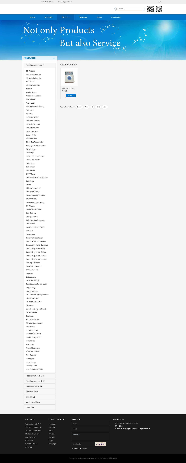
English (158, 2)
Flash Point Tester (32, 351)
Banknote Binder (32, 117)
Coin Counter (31, 213)
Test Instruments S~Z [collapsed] (35, 381)
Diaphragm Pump (32, 298)
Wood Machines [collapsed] (33, 402)
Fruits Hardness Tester (34, 369)
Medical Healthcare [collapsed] (34, 386)
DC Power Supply (32, 280)
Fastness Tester (32, 330)
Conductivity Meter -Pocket (36, 256)
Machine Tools (30, 437)
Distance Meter (31, 312)
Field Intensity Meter (33, 337)
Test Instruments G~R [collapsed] (35, 376)
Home (32, 17)
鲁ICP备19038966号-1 (110, 458)
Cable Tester (30, 163)
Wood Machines (31, 444)
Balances (29, 114)
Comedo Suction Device (35, 227)
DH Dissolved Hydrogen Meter (37, 295)
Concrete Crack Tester (34, 238)
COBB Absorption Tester (35, 202)
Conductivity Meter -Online (36, 252)
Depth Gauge (31, 288)
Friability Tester (31, 366)
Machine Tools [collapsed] (32, 392)
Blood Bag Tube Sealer (34, 142)
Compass (29, 231)
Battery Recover (32, 131)
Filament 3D (30, 341)
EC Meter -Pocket (32, 320)
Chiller (28, 185)
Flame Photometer (33, 348)
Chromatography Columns (35, 195)
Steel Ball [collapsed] (30, 407)
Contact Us (116, 17)
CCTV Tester (31, 174)
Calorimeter (30, 167)
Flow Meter (30, 359)
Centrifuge (30, 181)
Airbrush (29, 89)
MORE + (70, 95)
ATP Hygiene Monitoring (35, 106)
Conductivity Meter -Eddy (35, 248)
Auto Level (30, 110)
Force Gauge (31, 362)
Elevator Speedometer (34, 323)
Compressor (30, 234)
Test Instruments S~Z (33, 431)
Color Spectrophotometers (35, 220)
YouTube (52, 437)
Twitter (51, 431)
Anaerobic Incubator (33, 96)
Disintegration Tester (33, 302)
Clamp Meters (31, 199)
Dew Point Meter (32, 291)
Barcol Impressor (32, 128)
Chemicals (29, 440)
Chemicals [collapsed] (30, 397)
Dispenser (30, 305)
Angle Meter (30, 103)
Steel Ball (28, 447)
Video (99, 17)
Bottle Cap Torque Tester (35, 156)
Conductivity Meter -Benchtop (37, 245)
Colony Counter (32, 217)
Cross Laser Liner (32, 270)
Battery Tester (31, 135)
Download (83, 17)
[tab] (40, 65)
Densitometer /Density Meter (36, 284)
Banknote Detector (33, 124)
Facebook (52, 424)
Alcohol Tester (31, 92)
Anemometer (31, 99)
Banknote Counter (33, 121)
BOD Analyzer (31, 149)
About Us (49, 17)
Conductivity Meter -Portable (36, 259)
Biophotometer (31, 138)
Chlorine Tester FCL (33, 188)
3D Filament (30, 71)
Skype (51, 440)
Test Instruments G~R (33, 427)
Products (66, 17)
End (105, 107)
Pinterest (52, 434)
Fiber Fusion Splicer (33, 334)
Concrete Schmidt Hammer (36, 241)
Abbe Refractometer (33, 75)
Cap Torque (30, 170)
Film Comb (30, 344)
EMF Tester (30, 327)
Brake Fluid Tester (33, 160)
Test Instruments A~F (33, 424)
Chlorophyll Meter (32, 192)
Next (98, 107)
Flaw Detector (31, 355)
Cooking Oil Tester (33, 263)
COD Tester (30, 206)
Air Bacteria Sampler (33, 78)
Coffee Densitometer (33, 209)
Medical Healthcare (32, 434)
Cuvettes (29, 273)
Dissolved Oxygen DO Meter (36, 309)
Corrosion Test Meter (34, 266)
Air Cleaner (30, 82)
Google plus (53, 444)
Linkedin (52, 427)
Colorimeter (30, 224)
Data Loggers (31, 277)
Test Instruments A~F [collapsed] (35, 65)
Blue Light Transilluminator (36, 146)
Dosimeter (30, 316)
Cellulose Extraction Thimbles (37, 177)
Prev (86, 107)
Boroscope (30, 153)
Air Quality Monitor (33, 85)
